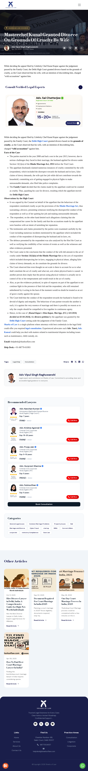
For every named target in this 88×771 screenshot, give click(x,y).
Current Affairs (67, 528)
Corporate (71, 746)
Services (16, 742)
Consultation (71, 737)
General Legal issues (17, 524)
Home (16, 737)
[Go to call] (5, 766)
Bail (71, 524)
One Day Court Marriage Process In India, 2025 (71, 601)
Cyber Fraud (34, 528)
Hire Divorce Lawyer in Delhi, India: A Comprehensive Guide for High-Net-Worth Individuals (16, 604)
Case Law (46, 532)
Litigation (71, 742)
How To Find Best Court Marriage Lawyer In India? (14, 665)
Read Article (12, 626)
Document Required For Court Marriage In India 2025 (44, 601)
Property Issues (60, 524)
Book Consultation (44, 504)
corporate (13, 532)
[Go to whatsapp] (82, 766)
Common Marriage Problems (39, 524)
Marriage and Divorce (17, 528)
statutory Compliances (30, 532)
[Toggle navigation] (79, 5)
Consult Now (73, 123)
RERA (55, 528)
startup (46, 528)
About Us (17, 746)
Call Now (72, 420)
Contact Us (16, 750)
